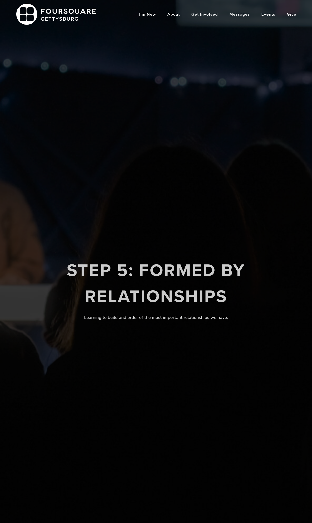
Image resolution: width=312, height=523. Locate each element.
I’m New (147, 14)
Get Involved (204, 14)
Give (291, 14)
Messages (239, 14)
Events (268, 14)
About (173, 14)
